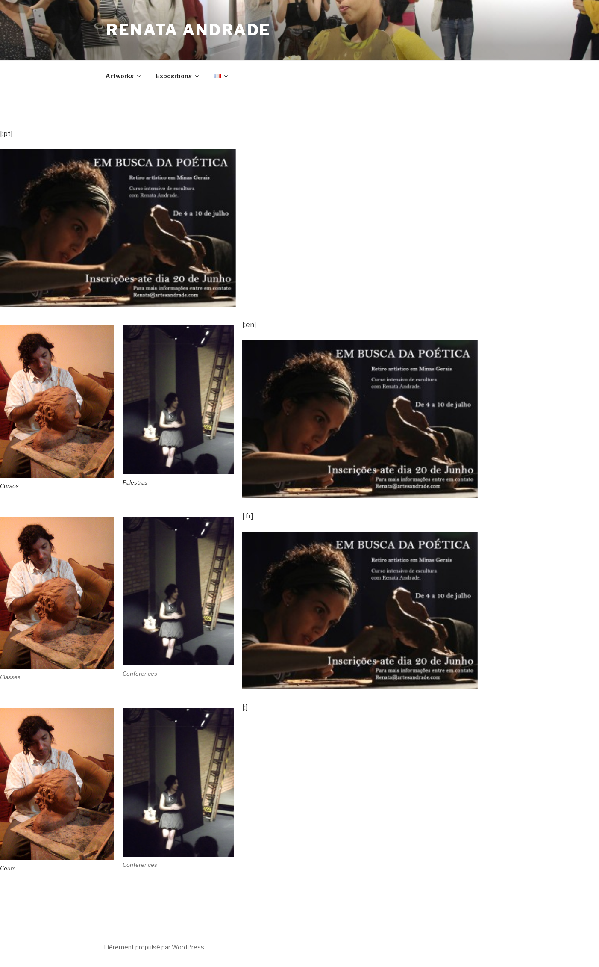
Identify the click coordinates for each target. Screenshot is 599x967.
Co (3, 868)
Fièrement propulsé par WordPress (154, 947)
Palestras (135, 482)
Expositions (178, 76)
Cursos (9, 485)
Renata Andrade (188, 30)
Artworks (124, 76)
